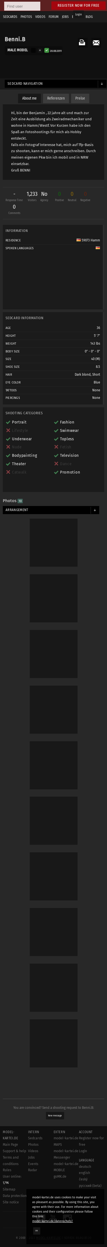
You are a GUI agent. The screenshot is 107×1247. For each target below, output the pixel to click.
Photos (33, 1145)
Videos (33, 1151)
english (84, 1173)
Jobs (31, 1157)
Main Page (10, 1145)
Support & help (14, 1151)
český (83, 1179)
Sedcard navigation (25, 84)
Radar (32, 1170)
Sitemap (9, 1189)
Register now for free (78, 5)
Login (78, 14)
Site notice (11, 1202)
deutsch (85, 1167)
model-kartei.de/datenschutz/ (52, 1221)
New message (55, 1115)
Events (33, 1164)
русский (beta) (90, 1186)
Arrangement (17, 510)
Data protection (15, 1196)
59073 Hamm (88, 240)
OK (36, 1230)
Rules (7, 1170)
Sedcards (35, 1138)
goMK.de (60, 1176)
